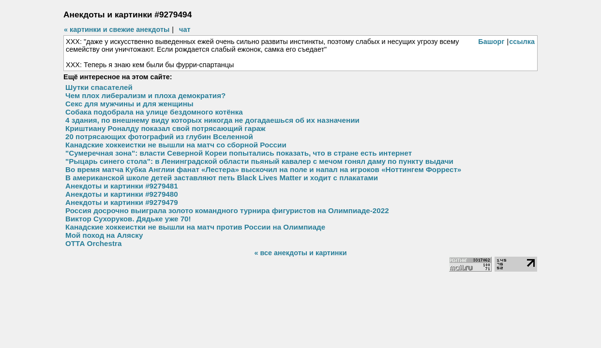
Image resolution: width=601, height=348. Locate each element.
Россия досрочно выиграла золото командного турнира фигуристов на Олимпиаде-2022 (227, 210)
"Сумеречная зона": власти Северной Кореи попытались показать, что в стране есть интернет (238, 153)
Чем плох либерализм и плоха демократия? (145, 95)
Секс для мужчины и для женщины (129, 104)
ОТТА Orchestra (93, 243)
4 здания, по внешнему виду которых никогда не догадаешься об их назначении (212, 120)
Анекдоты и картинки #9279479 (121, 202)
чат (184, 29)
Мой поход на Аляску (104, 235)
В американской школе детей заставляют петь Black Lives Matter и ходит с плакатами (221, 178)
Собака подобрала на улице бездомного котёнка (154, 112)
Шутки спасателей (99, 87)
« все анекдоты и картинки (300, 253)
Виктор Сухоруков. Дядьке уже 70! (128, 219)
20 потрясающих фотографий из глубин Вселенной (159, 136)
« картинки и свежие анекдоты (116, 29)
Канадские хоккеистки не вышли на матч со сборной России (175, 145)
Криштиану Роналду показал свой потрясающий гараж (165, 128)
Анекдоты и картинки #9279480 (121, 194)
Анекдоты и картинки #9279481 (121, 186)
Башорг (491, 41)
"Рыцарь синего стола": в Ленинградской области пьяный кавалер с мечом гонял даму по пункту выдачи (259, 161)
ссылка (522, 41)
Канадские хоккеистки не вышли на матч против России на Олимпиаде (195, 227)
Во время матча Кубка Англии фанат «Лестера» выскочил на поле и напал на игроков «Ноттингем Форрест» (263, 169)
